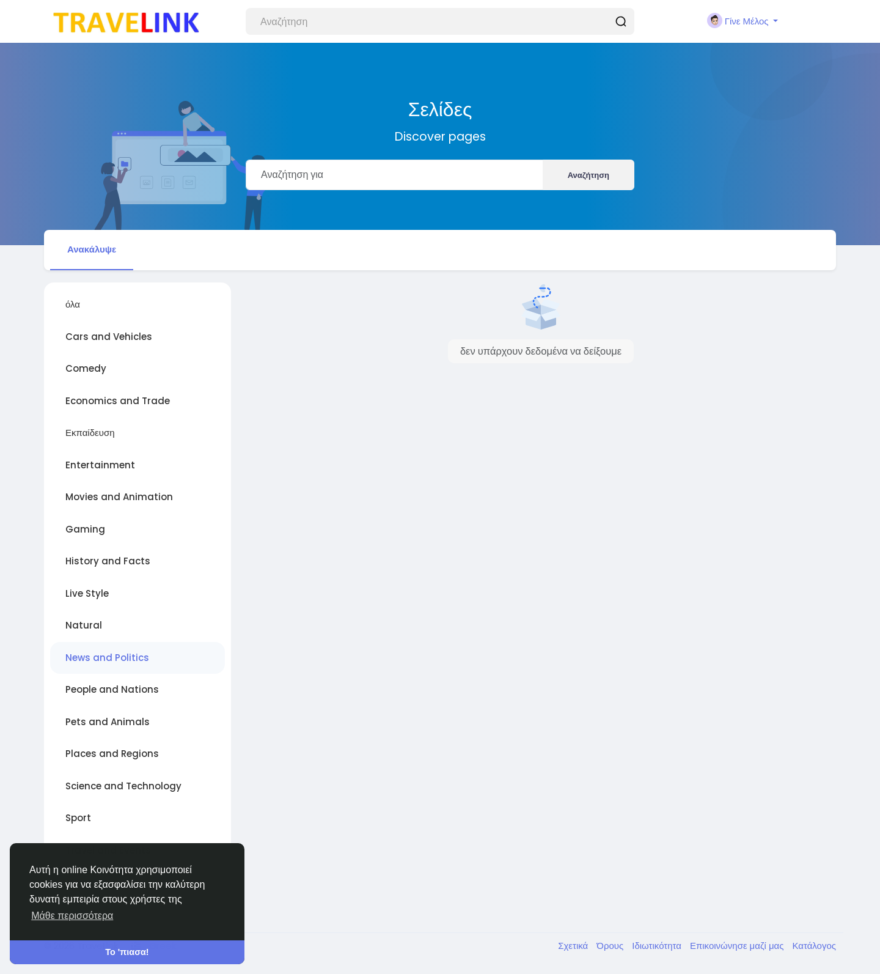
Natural (83, 625)
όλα (72, 304)
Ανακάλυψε (91, 249)
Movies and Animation (119, 496)
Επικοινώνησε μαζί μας (738, 945)
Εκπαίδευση (90, 432)
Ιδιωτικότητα (658, 945)
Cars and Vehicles (108, 336)
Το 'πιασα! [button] (126, 952)
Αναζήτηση (588, 175)
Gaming (85, 529)
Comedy (85, 368)
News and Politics (107, 657)
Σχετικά (574, 945)
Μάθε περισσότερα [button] (72, 915)
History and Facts (107, 561)
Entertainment (100, 465)
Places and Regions (112, 753)
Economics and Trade (117, 400)
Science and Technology (123, 786)
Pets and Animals (107, 721)
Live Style (87, 593)
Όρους (611, 945)
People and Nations (112, 689)
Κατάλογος (814, 945)
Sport (78, 817)
